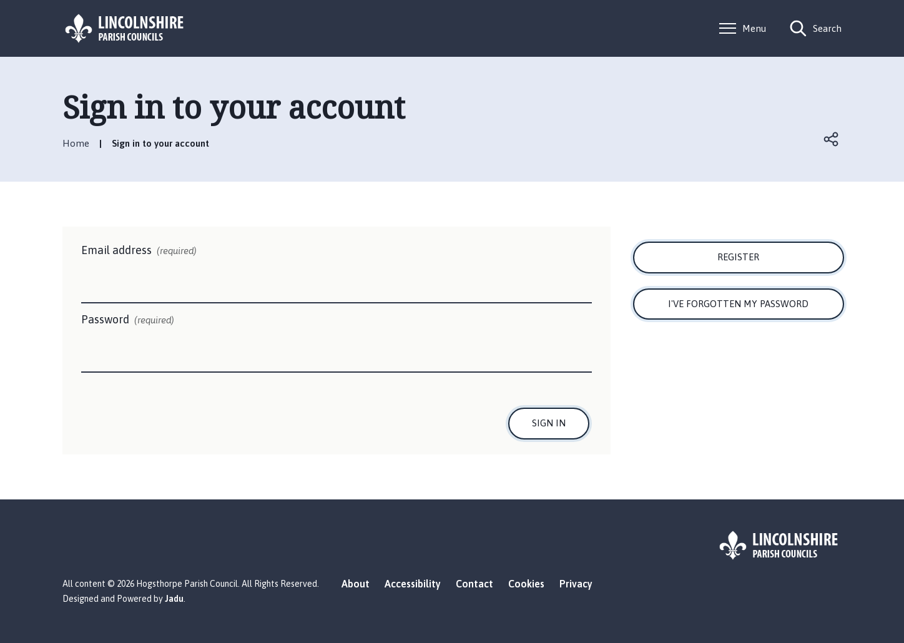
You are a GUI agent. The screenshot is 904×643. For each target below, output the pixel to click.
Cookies (526, 583)
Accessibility (413, 583)
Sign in (549, 423)
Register (738, 257)
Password (127, 320)
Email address (139, 250)
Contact (474, 583)
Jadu (174, 599)
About (355, 583)
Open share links (832, 139)
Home (75, 143)
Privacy (575, 583)
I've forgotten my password (738, 303)
